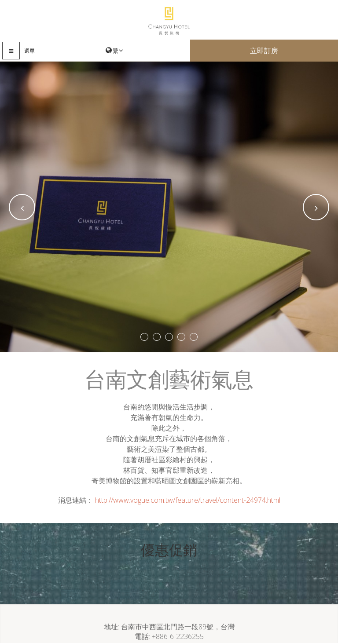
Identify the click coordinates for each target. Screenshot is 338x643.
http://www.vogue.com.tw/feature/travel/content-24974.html (187, 500)
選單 (29, 51)
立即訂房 (264, 50)
